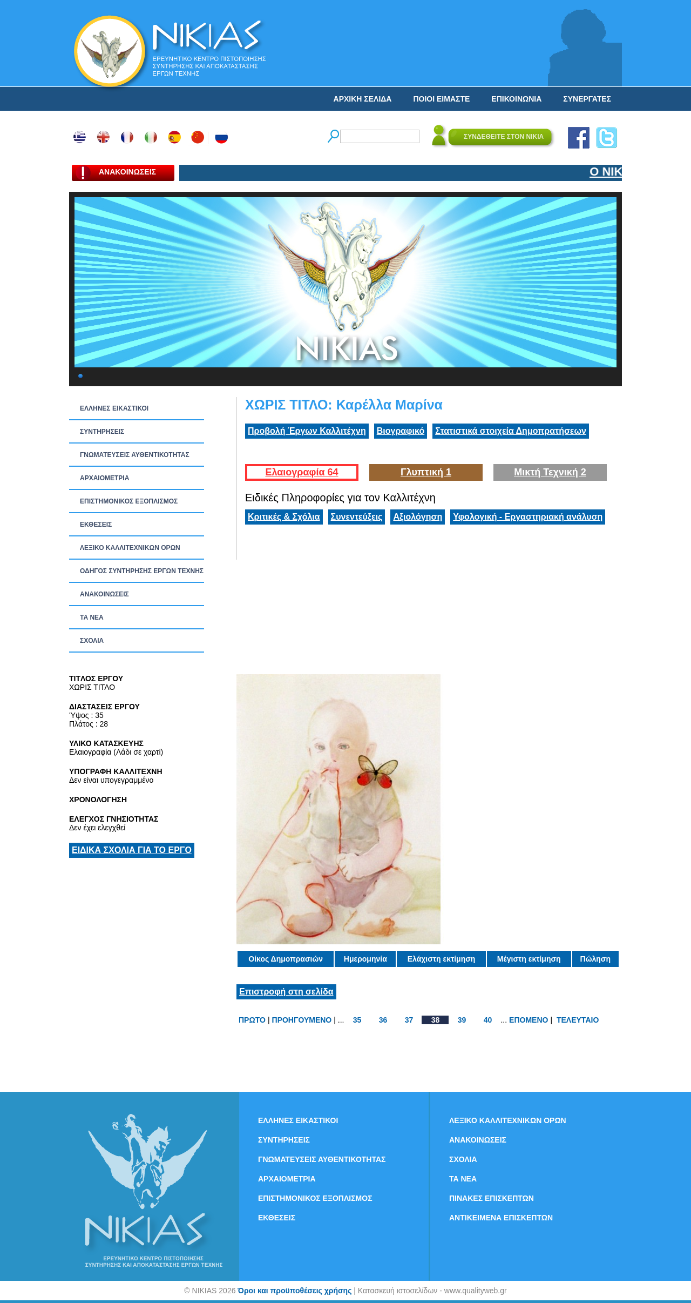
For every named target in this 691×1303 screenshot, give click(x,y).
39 (462, 1020)
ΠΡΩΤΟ (252, 1020)
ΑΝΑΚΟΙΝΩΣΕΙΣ (104, 594)
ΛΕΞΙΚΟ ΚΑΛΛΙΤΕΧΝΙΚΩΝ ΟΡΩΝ (130, 548)
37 (409, 1020)
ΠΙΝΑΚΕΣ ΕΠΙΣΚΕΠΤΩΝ (491, 1198)
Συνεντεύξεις (357, 516)
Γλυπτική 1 (426, 472)
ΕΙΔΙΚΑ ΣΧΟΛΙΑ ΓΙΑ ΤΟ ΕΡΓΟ (132, 850)
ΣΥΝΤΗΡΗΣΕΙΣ (102, 431)
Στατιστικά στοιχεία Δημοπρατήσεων (510, 430)
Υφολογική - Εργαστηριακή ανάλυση (527, 516)
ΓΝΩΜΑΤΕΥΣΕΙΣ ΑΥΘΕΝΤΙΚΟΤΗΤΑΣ (134, 455)
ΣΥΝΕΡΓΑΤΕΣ (587, 99)
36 (383, 1020)
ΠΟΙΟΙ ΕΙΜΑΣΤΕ (441, 99)
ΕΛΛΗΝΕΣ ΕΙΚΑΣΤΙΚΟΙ (114, 408)
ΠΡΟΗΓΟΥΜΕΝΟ (302, 1020)
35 (357, 1020)
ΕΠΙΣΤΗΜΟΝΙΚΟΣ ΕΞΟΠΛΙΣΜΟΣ (129, 501)
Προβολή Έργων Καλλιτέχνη (307, 430)
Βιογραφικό (400, 430)
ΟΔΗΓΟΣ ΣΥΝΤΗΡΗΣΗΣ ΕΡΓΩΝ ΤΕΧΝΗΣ (142, 571)
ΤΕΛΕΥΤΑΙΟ (578, 1020)
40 (488, 1020)
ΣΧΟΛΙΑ (92, 640)
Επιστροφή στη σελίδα (286, 991)
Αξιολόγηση (417, 516)
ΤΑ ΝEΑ (92, 617)
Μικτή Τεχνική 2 (550, 472)
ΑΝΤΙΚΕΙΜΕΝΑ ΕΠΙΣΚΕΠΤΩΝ (501, 1217)
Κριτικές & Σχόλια (284, 516)
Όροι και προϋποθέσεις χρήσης (294, 1290)
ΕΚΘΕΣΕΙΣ (96, 524)
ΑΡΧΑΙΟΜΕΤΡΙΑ (104, 478)
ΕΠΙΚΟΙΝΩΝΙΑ (516, 99)
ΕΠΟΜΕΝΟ (528, 1020)
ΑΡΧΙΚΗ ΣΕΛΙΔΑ (363, 99)
